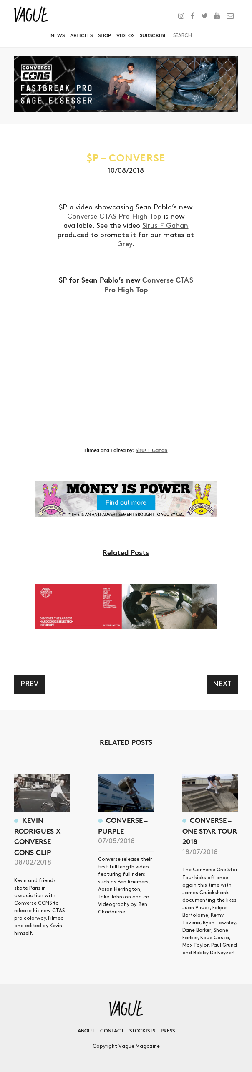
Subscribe (153, 35)
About (86, 1030)
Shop (104, 35)
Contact (112, 1030)
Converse (82, 216)
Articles (81, 35)
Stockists (142, 1030)
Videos (125, 35)
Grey (124, 244)
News (57, 35)
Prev (29, 684)
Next (222, 684)
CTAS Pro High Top (130, 216)
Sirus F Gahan (165, 225)
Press (168, 1030)
